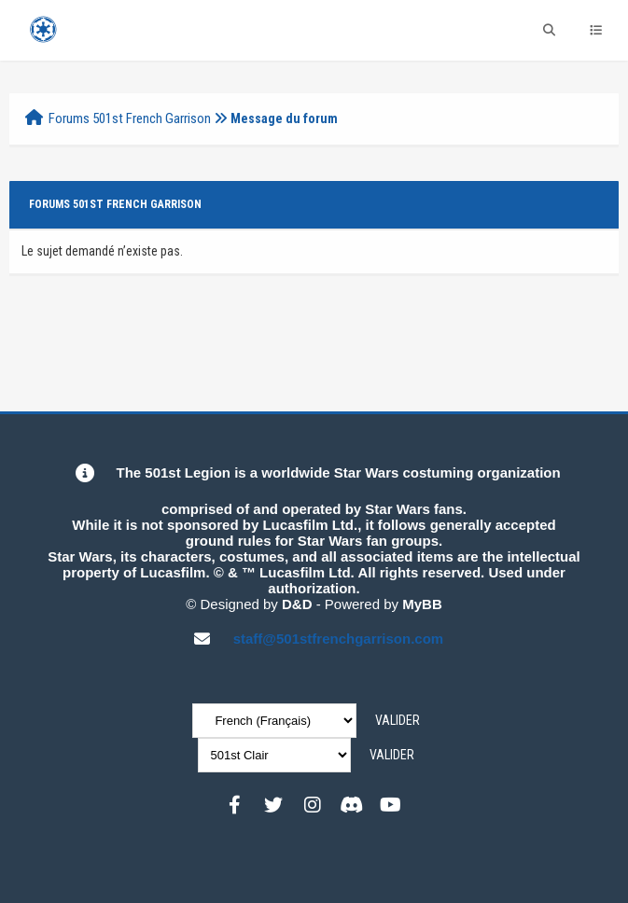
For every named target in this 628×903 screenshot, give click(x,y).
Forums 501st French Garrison (130, 118)
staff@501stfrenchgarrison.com (338, 638)
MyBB (422, 604)
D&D (297, 604)
